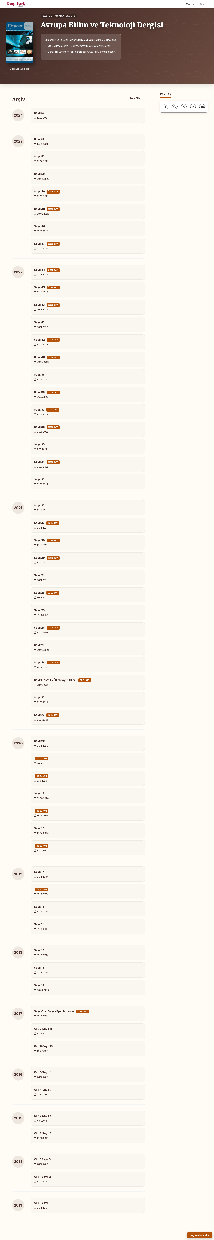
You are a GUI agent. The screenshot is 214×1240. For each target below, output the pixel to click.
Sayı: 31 (39, 505)
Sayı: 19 (39, 793)
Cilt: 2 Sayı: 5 (42, 1115)
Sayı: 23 (39, 645)
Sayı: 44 (47, 270)
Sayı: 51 (39, 156)
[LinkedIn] (193, 106)
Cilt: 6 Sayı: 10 (43, 1046)
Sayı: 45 (47, 287)
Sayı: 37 (46, 410)
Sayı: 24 (47, 662)
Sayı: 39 (47, 392)
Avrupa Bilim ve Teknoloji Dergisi (102, 24)
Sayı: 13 (39, 967)
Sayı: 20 (39, 741)
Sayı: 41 (39, 322)
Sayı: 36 (47, 427)
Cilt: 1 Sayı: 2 (42, 1176)
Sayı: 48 (47, 209)
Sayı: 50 (39, 173)
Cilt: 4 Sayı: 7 (42, 1089)
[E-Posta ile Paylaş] (202, 106)
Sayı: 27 (39, 575)
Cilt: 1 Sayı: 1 (42, 1202)
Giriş (201, 4)
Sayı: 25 (39, 610)
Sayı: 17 (39, 871)
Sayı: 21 (39, 697)
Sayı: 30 (47, 540)
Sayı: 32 (46, 523)
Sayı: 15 (39, 924)
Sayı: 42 (47, 340)
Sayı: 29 (47, 558)
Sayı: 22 (46, 715)
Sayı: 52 (39, 139)
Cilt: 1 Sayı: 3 (42, 1159)
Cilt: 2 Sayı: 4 (42, 1133)
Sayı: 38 (39, 374)
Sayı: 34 (47, 462)
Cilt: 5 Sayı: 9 (42, 1072)
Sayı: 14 (39, 950)
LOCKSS (135, 97)
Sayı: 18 (39, 828)
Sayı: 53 (39, 113)
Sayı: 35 (39, 444)
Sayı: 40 (47, 357)
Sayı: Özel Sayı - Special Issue (61, 1011)
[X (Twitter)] (184, 106)
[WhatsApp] (175, 106)
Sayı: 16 (39, 906)
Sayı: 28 (46, 593)
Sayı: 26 (47, 628)
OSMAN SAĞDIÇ (65, 16)
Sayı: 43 (47, 305)
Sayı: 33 (39, 479)
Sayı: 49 (47, 192)
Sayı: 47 (47, 244)
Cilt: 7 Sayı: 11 (43, 1028)
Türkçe (190, 4)
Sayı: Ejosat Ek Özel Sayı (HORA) (62, 680)
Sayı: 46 (39, 226)
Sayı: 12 (39, 985)
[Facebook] (165, 106)
